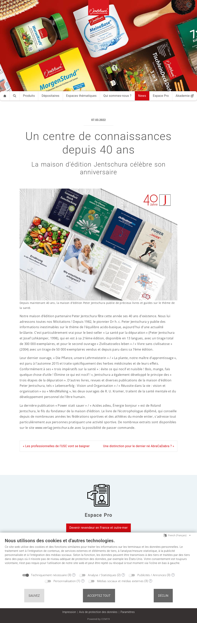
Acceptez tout (99, 596)
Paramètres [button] (127, 612)
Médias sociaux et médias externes (120, 581)
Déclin (163, 596)
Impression (69, 612)
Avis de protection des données (98, 612)
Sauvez (34, 596)
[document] (98, 554)
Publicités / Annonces (151, 575)
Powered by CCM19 (98, 619)
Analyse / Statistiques (102, 575)
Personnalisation (64, 581)
